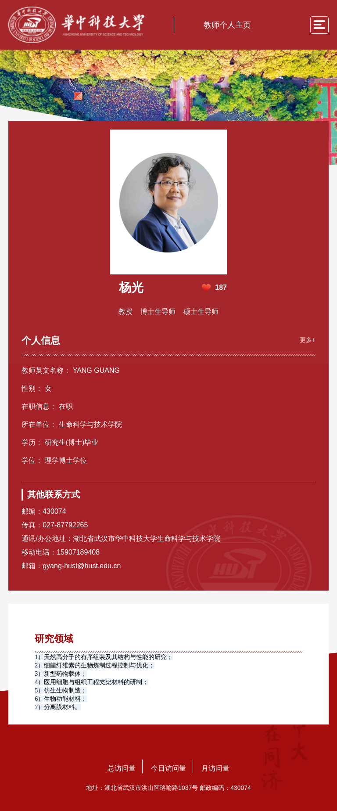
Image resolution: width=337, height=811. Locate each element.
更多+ (307, 339)
